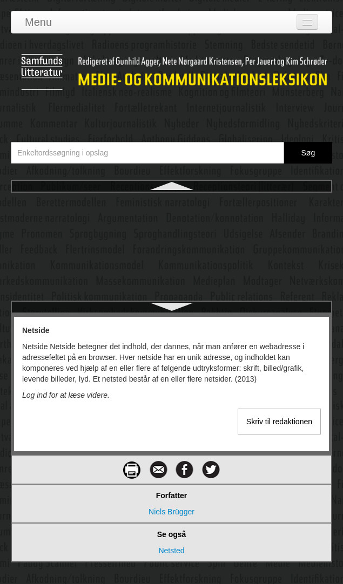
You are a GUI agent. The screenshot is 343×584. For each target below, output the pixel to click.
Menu (38, 22)
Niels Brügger (171, 511)
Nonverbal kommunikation (172, 300)
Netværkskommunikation (171, 241)
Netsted (171, 222)
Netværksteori (171, 280)
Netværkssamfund (172, 261)
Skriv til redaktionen (279, 421)
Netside (171, 203)
